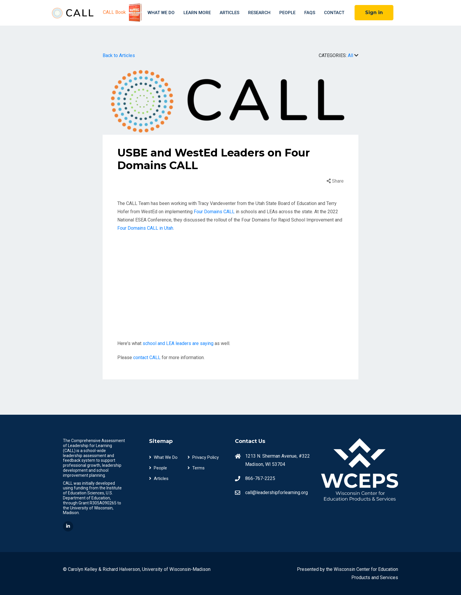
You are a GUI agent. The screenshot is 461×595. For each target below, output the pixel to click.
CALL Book (123, 12)
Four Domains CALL (214, 211)
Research (259, 12)
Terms (196, 468)
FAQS (309, 12)
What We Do (161, 12)
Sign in (374, 12)
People (287, 12)
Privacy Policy (203, 457)
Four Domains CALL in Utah (145, 228)
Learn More (197, 12)
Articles (229, 12)
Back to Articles (119, 55)
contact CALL (147, 357)
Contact (334, 12)
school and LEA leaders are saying (178, 343)
